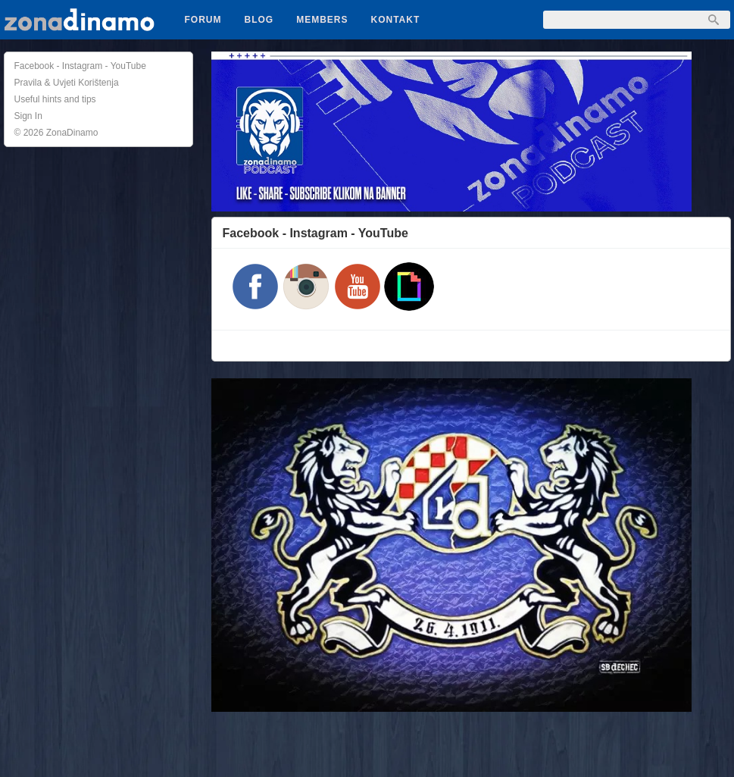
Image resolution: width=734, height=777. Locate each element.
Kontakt (395, 19)
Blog (259, 19)
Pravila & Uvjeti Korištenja (66, 82)
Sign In (28, 116)
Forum (203, 19)
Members (322, 19)
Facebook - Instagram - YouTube (80, 66)
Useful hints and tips (55, 99)
